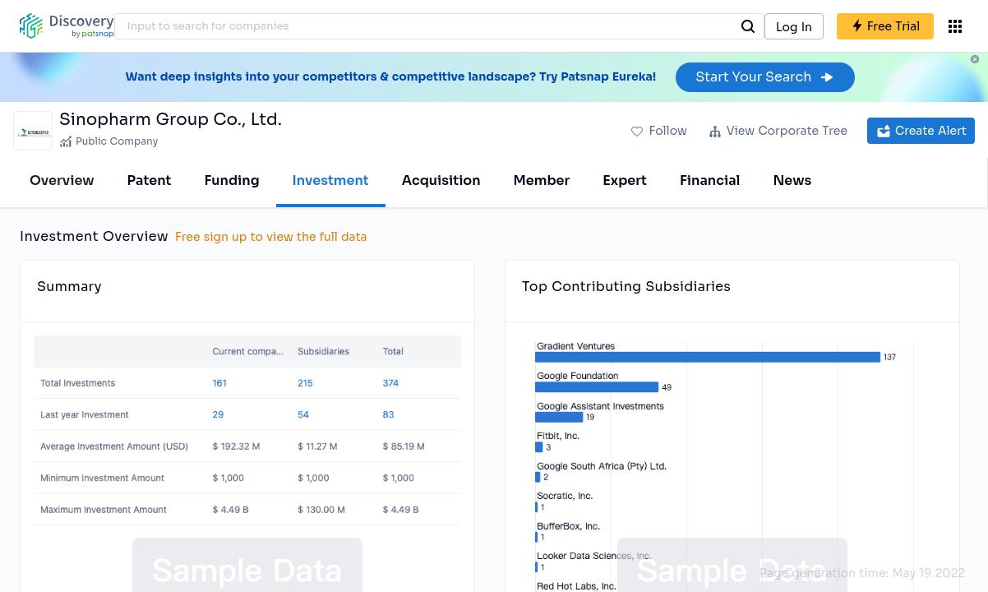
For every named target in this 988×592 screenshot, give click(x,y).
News (792, 180)
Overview (62, 180)
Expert (624, 180)
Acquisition (441, 180)
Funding (231, 180)
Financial (710, 180)
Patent (149, 180)
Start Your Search (764, 77)
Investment (331, 180)
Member (542, 180)
